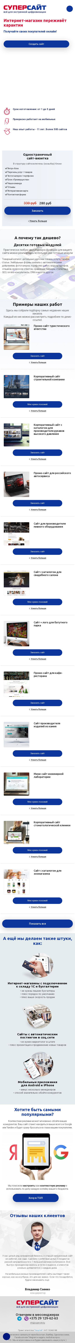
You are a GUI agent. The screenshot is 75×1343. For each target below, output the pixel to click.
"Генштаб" (38, 1330)
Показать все (37, 923)
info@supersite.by (37, 1323)
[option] (37, 1234)
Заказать (37, 210)
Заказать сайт (37, 356)
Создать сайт (36, 44)
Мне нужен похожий (37, 404)
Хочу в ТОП (36, 1197)
